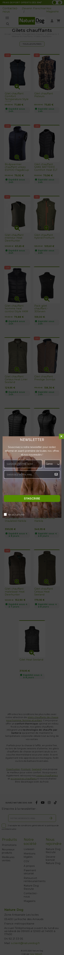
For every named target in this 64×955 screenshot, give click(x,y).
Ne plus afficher (16, 515)
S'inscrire (32, 498)
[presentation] (30, 487)
